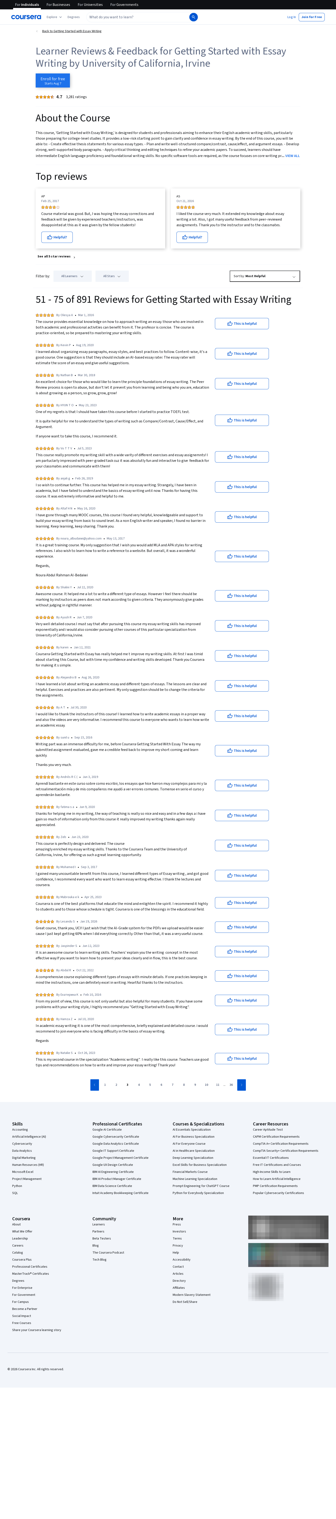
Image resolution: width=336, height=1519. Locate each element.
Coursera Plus (22, 1259)
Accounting (20, 1129)
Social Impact (21, 1316)
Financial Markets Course (190, 1172)
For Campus (20, 1302)
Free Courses (21, 1323)
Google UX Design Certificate (112, 1165)
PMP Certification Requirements (275, 1186)
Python (17, 1186)
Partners (98, 1231)
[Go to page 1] (105, 1085)
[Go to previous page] (94, 1085)
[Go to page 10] (206, 1085)
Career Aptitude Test (268, 1129)
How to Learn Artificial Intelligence (277, 1179)
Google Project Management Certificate (120, 1158)
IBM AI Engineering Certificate (113, 1172)
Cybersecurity (22, 1143)
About (16, 1224)
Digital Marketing (24, 1158)
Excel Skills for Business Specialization (200, 1165)
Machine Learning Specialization (195, 1179)
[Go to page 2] (116, 1085)
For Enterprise (22, 1288)
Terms (177, 1238)
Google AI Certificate (107, 1129)
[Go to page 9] (195, 1085)
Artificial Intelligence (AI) (29, 1136)
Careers (17, 1245)
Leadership (20, 1238)
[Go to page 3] (127, 1085)
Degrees (18, 1280)
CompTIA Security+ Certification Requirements (285, 1150)
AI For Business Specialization (193, 1136)
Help (176, 1252)
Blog (95, 1245)
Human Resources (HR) (28, 1165)
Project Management (27, 1179)
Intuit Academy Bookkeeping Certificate (120, 1193)
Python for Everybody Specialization (198, 1193)
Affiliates (179, 1288)
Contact (178, 1266)
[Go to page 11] (218, 1085)
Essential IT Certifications (271, 1158)
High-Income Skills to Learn (271, 1172)
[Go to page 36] (231, 1085)
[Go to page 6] (161, 1085)
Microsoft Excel (22, 1172)
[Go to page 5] (150, 1085)
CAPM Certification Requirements (276, 1136)
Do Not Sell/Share (185, 1302)
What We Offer (22, 1231)
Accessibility (182, 1259)
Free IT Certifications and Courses (277, 1165)
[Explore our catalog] (55, 17)
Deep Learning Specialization (193, 1158)
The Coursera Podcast (108, 1252)
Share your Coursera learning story (36, 1330)
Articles (178, 1273)
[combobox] (137, 17)
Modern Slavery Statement (191, 1295)
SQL (15, 1193)
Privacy (178, 1245)
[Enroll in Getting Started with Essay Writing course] (53, 80)
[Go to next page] (241, 1085)
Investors (179, 1231)
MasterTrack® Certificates (30, 1273)
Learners (98, 1224)
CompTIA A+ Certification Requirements (281, 1143)
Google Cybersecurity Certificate (115, 1136)
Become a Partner (24, 1309)
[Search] (193, 17)
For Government (23, 1295)
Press (177, 1224)
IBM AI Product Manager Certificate (116, 1179)
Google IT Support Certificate (113, 1150)
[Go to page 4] (139, 1085)
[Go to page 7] (172, 1085)
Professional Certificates (29, 1266)
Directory (179, 1280)
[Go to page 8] (184, 1085)
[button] (74, 17)
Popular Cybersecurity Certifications (278, 1193)
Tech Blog (99, 1259)
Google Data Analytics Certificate (115, 1143)
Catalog (17, 1252)
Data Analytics (22, 1150)
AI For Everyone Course (189, 1143)
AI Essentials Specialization (192, 1129)
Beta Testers (101, 1238)
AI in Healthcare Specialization (194, 1150)
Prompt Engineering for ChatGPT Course (201, 1186)
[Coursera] (26, 17)
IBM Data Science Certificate (112, 1186)
